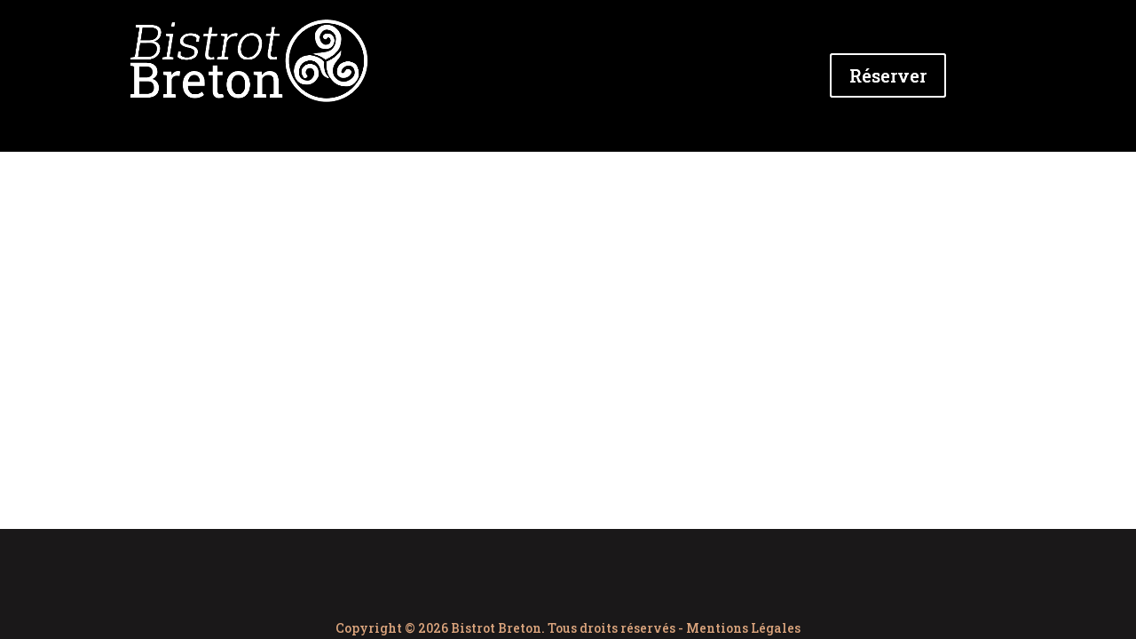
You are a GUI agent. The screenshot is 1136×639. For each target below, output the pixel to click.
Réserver (888, 75)
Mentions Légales (743, 627)
